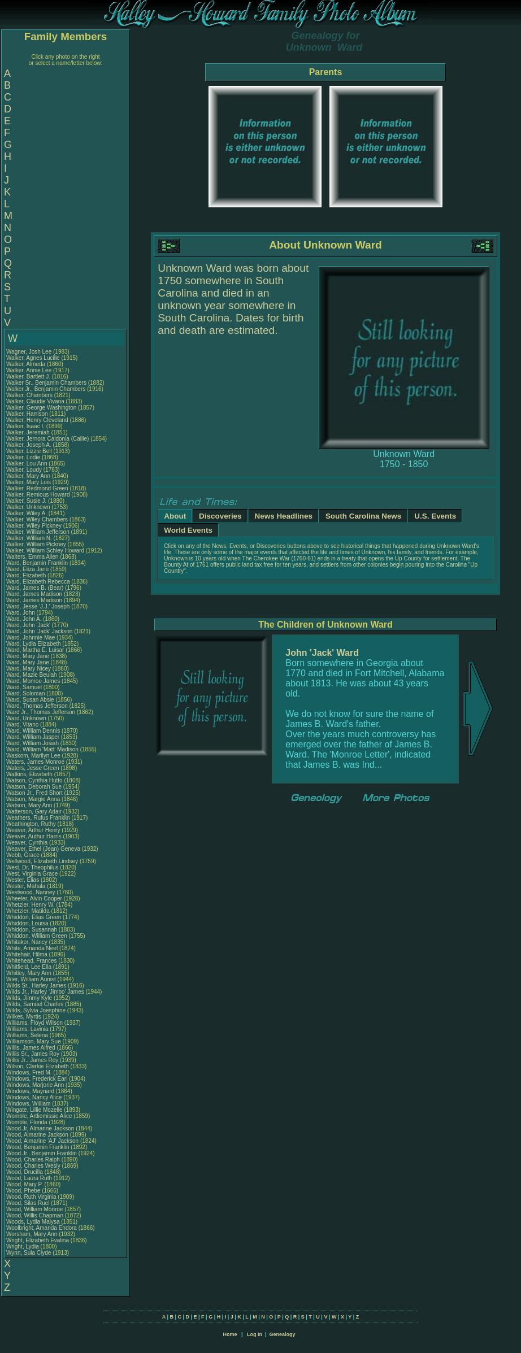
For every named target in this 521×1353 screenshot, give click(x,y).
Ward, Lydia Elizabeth (33, 644)
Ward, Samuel (25, 687)
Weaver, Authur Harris (34, 836)
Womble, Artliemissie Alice (39, 1116)
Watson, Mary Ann (30, 805)
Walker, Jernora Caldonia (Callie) (47, 439)
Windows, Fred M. (29, 1072)
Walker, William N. (29, 538)
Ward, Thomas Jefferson (37, 706)
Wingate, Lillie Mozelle (34, 1110)
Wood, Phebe (24, 1190)
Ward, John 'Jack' (28, 625)
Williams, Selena (28, 1035)
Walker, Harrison (27, 414)
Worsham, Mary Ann (31, 1234)
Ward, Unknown (27, 718)
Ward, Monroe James (33, 681)
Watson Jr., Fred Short (34, 793)
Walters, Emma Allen (32, 557)
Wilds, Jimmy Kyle (29, 998)
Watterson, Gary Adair (34, 811)
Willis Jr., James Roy (32, 1060)
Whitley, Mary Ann (28, 973)
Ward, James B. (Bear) (34, 588)
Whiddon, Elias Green (33, 917)
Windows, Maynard (31, 1091)
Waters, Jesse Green (32, 768)
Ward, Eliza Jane (27, 569)
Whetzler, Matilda (28, 911)
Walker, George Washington (41, 407)
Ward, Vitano (23, 724)
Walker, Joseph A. (28, 445)
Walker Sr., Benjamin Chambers (46, 383)
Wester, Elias (23, 880)
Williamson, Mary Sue (33, 1041)
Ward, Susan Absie (30, 700)
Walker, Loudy (25, 470)
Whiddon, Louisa (28, 923)
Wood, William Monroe (34, 1209)
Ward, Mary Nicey (28, 668)
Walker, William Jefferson (38, 532)
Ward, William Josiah (32, 743)
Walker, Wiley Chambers (37, 519)
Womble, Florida (27, 1122)
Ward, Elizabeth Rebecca (38, 581)
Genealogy (283, 1334)
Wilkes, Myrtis (24, 1016)
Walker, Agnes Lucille (33, 358)
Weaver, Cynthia (27, 842)
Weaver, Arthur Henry (33, 830)
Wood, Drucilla (25, 1172)
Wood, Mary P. (24, 1184)
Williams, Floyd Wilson (34, 1023)
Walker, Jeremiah (28, 432)
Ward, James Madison (34, 594)
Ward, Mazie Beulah (31, 675)
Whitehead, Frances (32, 961)
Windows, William (29, 1103)
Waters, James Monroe (35, 762)
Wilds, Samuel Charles (34, 1004)
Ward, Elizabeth (26, 575)
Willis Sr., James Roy (32, 1054)
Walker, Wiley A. (26, 513)
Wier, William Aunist (31, 979)
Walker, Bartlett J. (28, 376)
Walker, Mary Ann (28, 476)
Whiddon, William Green (36, 936)
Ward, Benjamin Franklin (37, 563)
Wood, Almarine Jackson (37, 1135)
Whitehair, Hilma (27, 954)
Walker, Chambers (30, 395)
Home (230, 1334)
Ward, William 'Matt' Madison (42, 749)
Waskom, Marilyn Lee (33, 755)
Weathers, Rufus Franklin (38, 818)
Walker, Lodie (24, 457)
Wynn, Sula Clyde (28, 1253)
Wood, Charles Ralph (33, 1159)
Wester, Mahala (26, 886)
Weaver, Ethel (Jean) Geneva (43, 849)
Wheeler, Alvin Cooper (34, 898)
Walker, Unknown (28, 507)
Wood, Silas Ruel (28, 1203)
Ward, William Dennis (33, 731)
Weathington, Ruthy (31, 824)
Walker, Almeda (26, 364)
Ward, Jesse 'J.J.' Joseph (38, 606)
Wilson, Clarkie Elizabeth (37, 1066)
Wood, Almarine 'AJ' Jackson (42, 1141)
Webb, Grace (23, 855)
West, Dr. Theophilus (33, 867)
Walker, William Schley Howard (45, 550)
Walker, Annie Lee (28, 370)
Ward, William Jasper (32, 737)
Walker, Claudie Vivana (35, 401)
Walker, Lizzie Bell (29, 451)
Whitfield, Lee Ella (28, 967)
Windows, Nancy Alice (34, 1097)
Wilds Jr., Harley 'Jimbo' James (45, 992)
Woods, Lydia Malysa (33, 1222)
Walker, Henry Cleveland (37, 420)
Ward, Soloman (26, 693)
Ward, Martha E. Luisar (35, 650)
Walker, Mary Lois (28, 482)
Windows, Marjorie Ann (35, 1085)
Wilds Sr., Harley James (36, 985)
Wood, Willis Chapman (34, 1215)
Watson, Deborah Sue (34, 787)
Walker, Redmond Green (37, 488)
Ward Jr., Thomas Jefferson (40, 712)
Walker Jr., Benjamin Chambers (45, 389)
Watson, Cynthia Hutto (34, 780)
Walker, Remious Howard (38, 494)
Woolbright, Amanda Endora (41, 1228)
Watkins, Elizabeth (30, 774)
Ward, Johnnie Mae (30, 637)
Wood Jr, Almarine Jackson (40, 1128)
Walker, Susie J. (26, 501)
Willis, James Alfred (30, 1048)
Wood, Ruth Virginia (31, 1197)
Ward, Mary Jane (27, 656)
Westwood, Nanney (31, 892)
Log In (254, 1334)
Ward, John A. (23, 619)
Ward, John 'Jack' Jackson (39, 631)
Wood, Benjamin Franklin (38, 1147)
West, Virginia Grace (32, 874)
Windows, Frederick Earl (36, 1079)
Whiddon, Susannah (32, 929)
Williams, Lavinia (28, 1029)
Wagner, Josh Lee (28, 352)
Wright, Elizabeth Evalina (37, 1240)
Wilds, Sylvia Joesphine (36, 1010)
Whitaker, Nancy (27, 942)
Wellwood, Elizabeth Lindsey (42, 861)
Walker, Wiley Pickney (34, 526)
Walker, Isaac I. (25, 426)
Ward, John (21, 613)
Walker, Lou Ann (26, 463)
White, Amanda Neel (32, 948)
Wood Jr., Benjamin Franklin (41, 1153)
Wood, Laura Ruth (29, 1178)
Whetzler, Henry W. (30, 905)
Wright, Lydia (23, 1246)
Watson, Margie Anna (33, 799)
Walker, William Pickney (36, 544)
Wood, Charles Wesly (33, 1166)
